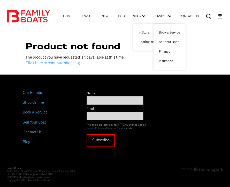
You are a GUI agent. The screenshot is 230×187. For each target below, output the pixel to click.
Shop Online (33, 102)
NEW (105, 16)
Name (91, 93)
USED (121, 16)
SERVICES (162, 16)
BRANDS (87, 16)
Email (91, 109)
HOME (67, 16)
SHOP (139, 16)
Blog (26, 142)
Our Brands (32, 92)
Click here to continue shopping (53, 63)
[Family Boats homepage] (28, 16)
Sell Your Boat (34, 122)
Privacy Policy (94, 128)
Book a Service (35, 112)
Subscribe (100, 140)
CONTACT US (189, 16)
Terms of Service (116, 128)
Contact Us (32, 132)
